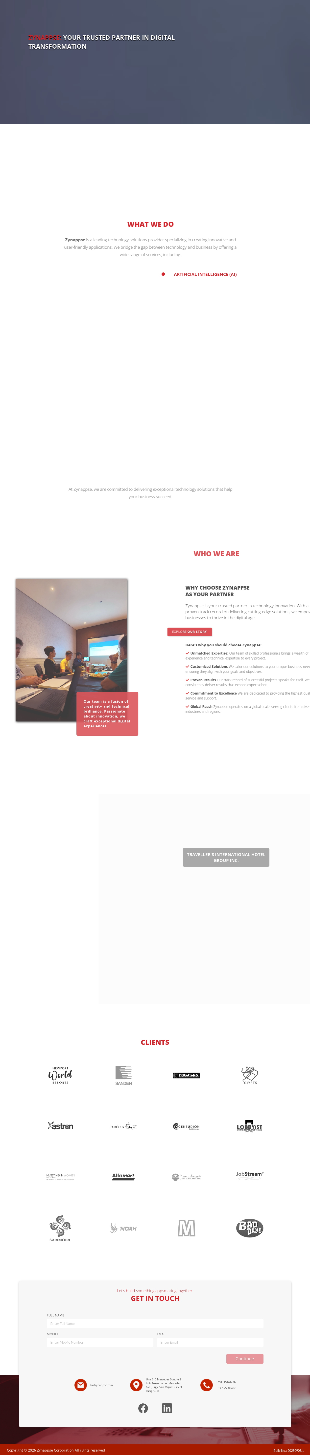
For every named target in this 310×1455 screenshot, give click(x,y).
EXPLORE (218, 632)
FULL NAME (55, 1315)
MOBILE (53, 1334)
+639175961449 (226, 1382)
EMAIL (161, 1334)
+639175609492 (226, 1388)
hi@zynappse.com (101, 1385)
